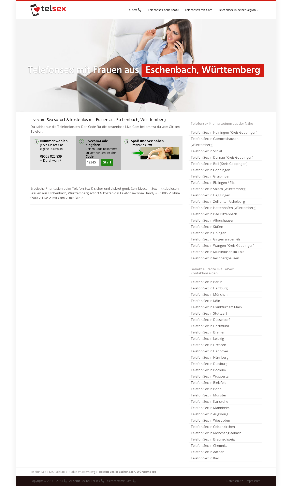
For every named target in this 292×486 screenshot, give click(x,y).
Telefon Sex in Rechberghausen (215, 258)
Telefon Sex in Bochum (208, 370)
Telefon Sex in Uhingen (208, 233)
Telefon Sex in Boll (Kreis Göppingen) (219, 163)
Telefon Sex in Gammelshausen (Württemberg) (214, 141)
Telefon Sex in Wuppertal (210, 376)
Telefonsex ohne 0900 (163, 10)
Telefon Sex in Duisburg (209, 364)
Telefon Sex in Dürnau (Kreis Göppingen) (222, 157)
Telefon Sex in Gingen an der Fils (215, 239)
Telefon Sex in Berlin (206, 282)
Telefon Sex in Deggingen (210, 195)
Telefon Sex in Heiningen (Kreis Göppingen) (224, 132)
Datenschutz (234, 481)
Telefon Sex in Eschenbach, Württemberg (127, 472)
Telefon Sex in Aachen (207, 452)
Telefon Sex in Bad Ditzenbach (214, 214)
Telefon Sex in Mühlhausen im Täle (217, 252)
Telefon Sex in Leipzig (207, 338)
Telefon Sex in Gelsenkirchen (213, 426)
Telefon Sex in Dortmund (210, 326)
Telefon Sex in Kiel (205, 458)
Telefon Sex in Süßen (207, 226)
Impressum (253, 481)
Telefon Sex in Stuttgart (209, 313)
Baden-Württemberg (82, 472)
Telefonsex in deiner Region (238, 10)
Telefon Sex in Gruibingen (210, 176)
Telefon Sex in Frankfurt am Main (216, 307)
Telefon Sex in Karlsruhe (209, 401)
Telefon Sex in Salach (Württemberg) (219, 189)
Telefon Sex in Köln (205, 301)
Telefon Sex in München (209, 294)
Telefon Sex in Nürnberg (210, 357)
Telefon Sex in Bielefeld (208, 382)
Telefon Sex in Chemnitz (209, 445)
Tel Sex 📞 (134, 10)
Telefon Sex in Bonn (206, 389)
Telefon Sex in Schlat (206, 151)
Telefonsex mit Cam (198, 10)
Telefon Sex (38, 472)
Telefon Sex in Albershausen (212, 220)
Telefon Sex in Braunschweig (213, 439)
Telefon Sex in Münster (208, 395)
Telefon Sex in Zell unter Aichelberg (218, 201)
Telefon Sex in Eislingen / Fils (213, 182)
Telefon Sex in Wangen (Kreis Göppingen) (222, 245)
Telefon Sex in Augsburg (209, 414)
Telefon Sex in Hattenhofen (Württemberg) (224, 208)
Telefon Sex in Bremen (208, 332)
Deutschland (57, 472)
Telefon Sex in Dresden (208, 345)
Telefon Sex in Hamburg (209, 288)
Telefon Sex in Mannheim (210, 408)
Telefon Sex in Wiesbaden (210, 420)
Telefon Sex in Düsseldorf (210, 319)
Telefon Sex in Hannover (209, 351)
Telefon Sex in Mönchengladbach (216, 433)
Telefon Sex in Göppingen (210, 170)
